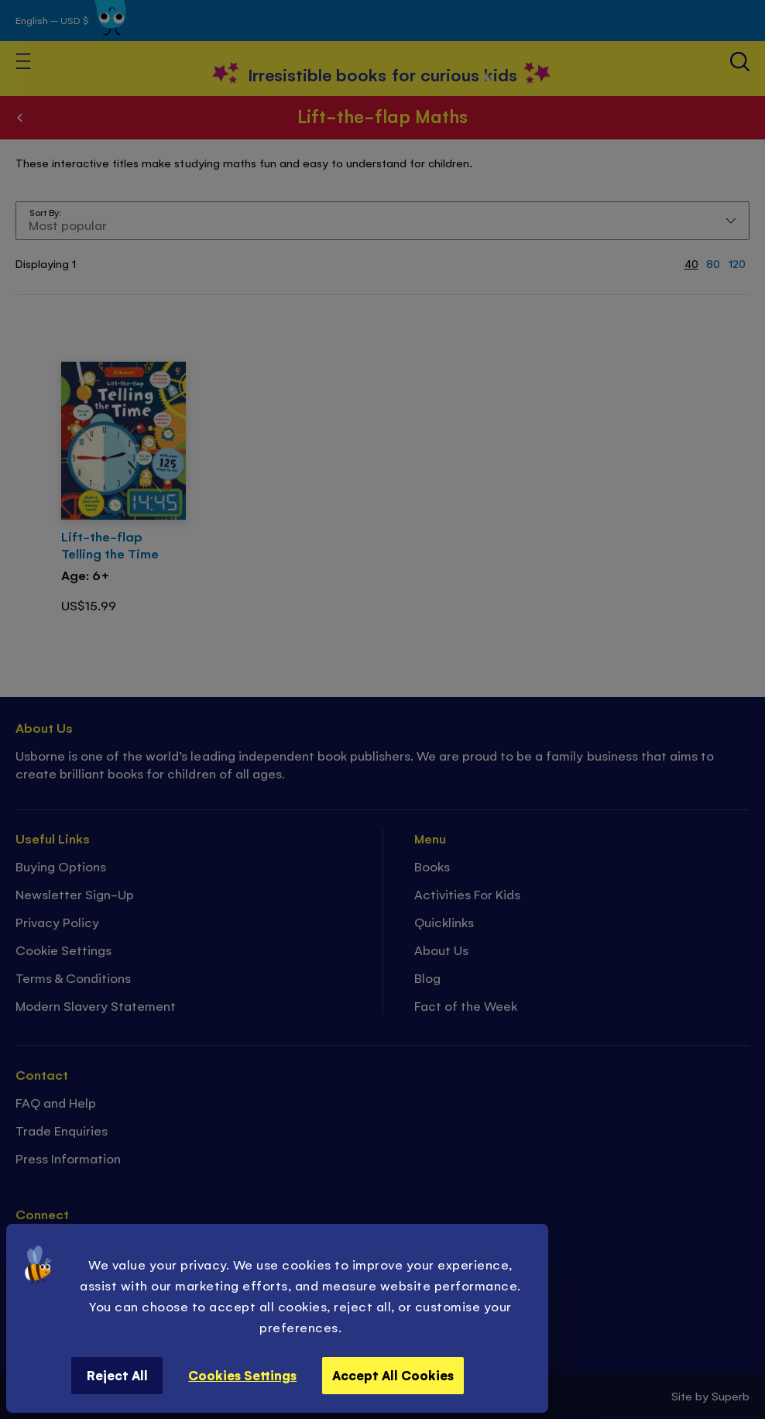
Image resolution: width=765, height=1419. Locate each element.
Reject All (117, 1374)
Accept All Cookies (393, 1374)
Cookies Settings (242, 1374)
